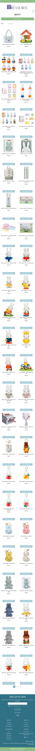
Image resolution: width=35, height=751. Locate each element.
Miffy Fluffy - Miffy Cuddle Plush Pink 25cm (26, 400)
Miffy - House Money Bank (26, 44)
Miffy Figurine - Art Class (26, 290)
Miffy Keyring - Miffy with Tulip (26, 508)
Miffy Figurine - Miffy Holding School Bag (8, 345)
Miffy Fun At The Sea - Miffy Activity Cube (8, 427)
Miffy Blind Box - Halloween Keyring (8, 71)
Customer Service (26, 726)
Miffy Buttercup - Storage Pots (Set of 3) (8, 236)
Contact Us (26, 724)
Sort (2, 23)
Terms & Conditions (21, 705)
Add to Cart (9, 55)
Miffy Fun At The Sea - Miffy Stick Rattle (26, 427)
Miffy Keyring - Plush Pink (26, 536)
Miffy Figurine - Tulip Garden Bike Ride (26, 373)
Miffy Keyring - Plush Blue (8, 536)
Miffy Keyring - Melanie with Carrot (26, 454)
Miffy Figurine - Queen (26, 345)
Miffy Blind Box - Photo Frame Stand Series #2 (8, 100)
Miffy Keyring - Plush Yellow (9, 563)
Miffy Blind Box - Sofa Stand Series (26, 126)
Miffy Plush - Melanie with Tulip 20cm (26, 645)
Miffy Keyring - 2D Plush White (9, 454)
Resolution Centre (8, 726)
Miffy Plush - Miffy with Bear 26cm (26, 672)
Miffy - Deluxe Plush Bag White (8, 44)
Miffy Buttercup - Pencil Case (26, 208)
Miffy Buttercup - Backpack (9, 181)
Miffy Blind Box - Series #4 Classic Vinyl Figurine (26, 100)
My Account (9, 722)
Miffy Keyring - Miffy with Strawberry (9, 509)
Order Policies (8, 733)
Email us (26, 737)
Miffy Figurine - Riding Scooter (8, 372)
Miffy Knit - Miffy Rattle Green (26, 590)
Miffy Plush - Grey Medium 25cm (8, 645)
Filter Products (17, 19)
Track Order (9, 724)
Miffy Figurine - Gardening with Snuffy (8, 318)
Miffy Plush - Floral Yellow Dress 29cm (26, 619)
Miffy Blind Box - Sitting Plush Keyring (9, 127)
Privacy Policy (18, 706)
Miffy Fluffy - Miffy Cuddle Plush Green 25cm (8, 400)
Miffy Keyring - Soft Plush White (26, 563)
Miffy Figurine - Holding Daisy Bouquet (26, 318)
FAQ (9, 731)
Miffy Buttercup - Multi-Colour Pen (8, 208)
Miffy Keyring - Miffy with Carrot (26, 481)
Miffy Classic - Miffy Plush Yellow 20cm (9, 291)
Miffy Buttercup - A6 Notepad (26, 153)
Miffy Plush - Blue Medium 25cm (8, 618)
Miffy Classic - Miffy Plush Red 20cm (26, 263)
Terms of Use (8, 735)
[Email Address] (17, 703)
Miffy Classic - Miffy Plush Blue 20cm (8, 263)
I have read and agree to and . (17, 706)
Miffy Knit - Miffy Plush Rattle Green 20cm (8, 591)
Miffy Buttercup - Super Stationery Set (26, 236)
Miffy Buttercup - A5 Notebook (8, 153)
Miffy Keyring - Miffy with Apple (8, 481)
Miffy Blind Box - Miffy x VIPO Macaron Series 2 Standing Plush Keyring (26, 73)
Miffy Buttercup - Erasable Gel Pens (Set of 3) (26, 181)
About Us (26, 722)
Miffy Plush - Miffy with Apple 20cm (9, 672)
